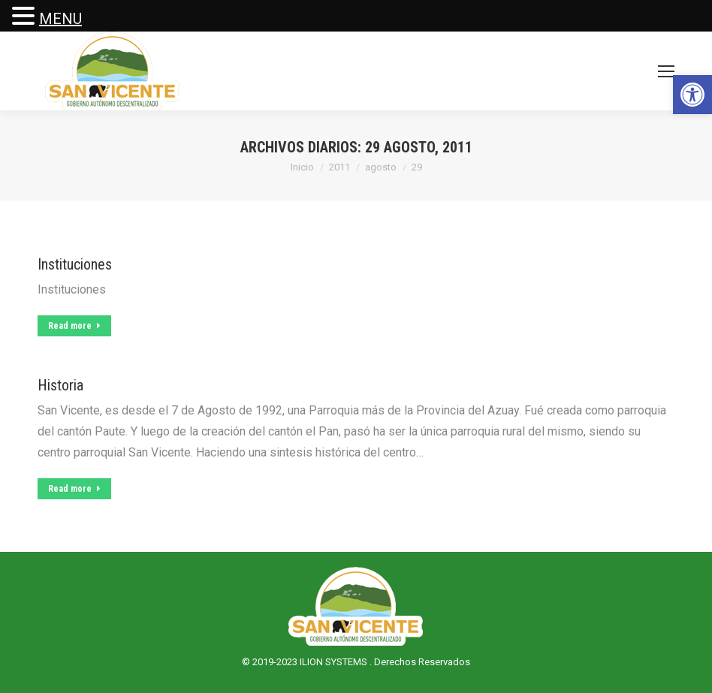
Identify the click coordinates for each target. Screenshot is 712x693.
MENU (60, 19)
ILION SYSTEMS (335, 661)
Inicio (302, 167)
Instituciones (75, 264)
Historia (60, 385)
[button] (692, 94)
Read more (74, 326)
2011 (339, 167)
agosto (381, 167)
